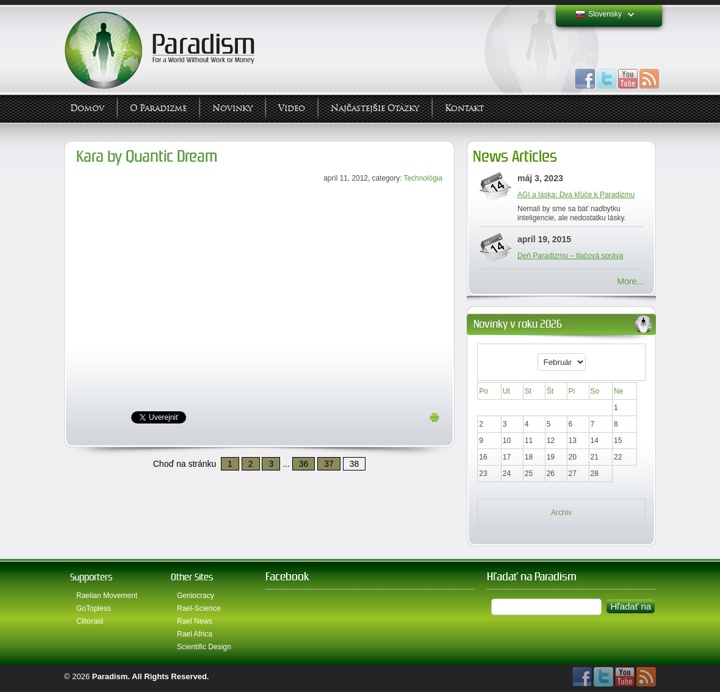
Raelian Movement (106, 595)
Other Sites (192, 577)
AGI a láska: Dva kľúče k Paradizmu (576, 194)
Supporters (91, 577)
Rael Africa (194, 634)
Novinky (232, 108)
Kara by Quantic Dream (146, 156)
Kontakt (464, 108)
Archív (561, 512)
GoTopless (93, 608)
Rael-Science (198, 608)
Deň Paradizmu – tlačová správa (570, 255)
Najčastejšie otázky (375, 108)
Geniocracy (195, 595)
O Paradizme (158, 108)
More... (630, 281)
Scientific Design (204, 647)
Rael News (194, 621)
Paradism (110, 676)
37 (329, 464)
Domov (87, 108)
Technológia (423, 178)
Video (291, 108)
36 (304, 464)
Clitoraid (89, 621)
